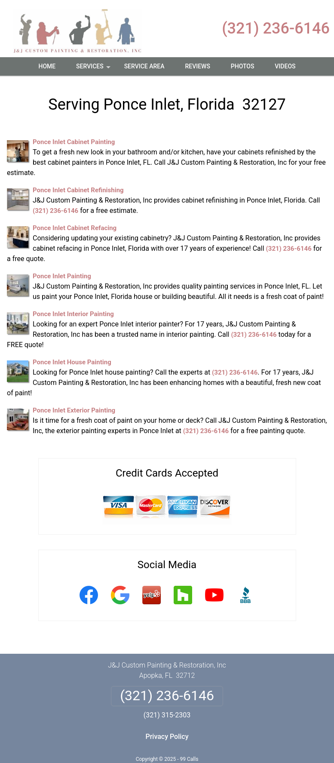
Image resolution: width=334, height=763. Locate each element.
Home (46, 66)
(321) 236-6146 (276, 28)
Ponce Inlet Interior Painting (73, 314)
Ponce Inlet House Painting (72, 362)
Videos (285, 66)
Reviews (197, 66)
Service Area (144, 66)
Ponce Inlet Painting (62, 276)
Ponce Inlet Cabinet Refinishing (78, 190)
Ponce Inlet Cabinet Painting (74, 142)
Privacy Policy (166, 736)
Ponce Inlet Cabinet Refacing (74, 228)
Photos (242, 66)
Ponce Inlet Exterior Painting (74, 410)
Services (94, 69)
